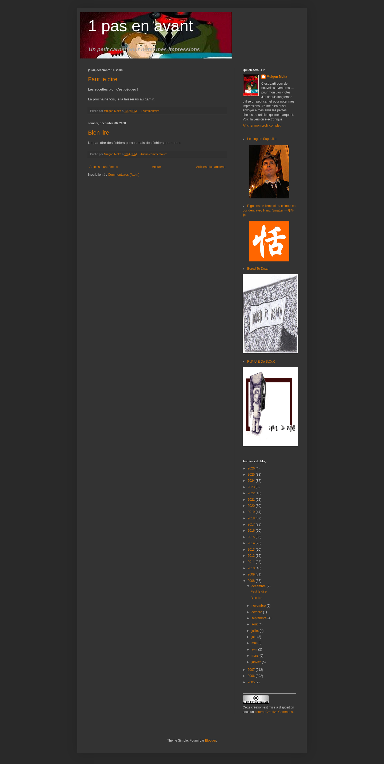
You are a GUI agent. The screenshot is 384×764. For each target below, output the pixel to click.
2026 (252, 468)
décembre (259, 586)
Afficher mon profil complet (262, 125)
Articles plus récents (103, 167)
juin (254, 637)
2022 (252, 493)
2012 (252, 556)
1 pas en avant (140, 26)
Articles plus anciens (210, 167)
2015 (252, 537)
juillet (255, 631)
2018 (252, 518)
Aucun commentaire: (153, 154)
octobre (257, 612)
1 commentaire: (150, 110)
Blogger (210, 740)
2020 (252, 506)
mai (254, 643)
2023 (252, 487)
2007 (252, 670)
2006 (252, 676)
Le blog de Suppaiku (261, 139)
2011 (252, 562)
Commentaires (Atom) (123, 175)
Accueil (157, 167)
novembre (259, 606)
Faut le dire (102, 79)
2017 (252, 524)
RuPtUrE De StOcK (261, 361)
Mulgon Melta (277, 77)
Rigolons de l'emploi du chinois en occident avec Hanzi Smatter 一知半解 (269, 210)
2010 (252, 568)
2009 (252, 574)
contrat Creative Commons (274, 712)
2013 (252, 549)
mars (255, 655)
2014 (252, 543)
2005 (252, 682)
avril (254, 649)
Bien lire (98, 132)
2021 (252, 500)
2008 (252, 581)
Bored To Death (258, 269)
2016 (252, 530)
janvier (256, 662)
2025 (252, 474)
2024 (252, 481)
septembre (259, 618)
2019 (252, 512)
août (255, 624)
